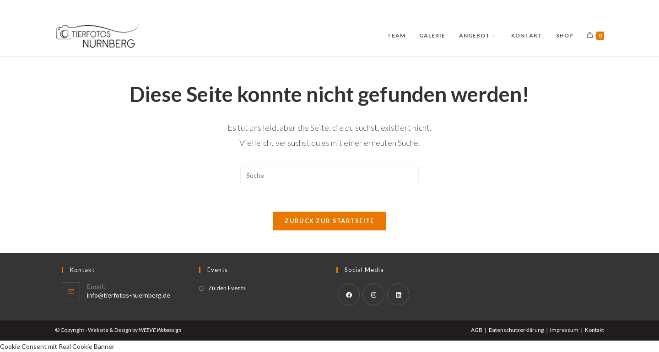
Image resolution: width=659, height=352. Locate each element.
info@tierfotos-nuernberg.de (128, 295)
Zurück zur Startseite (329, 220)
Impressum (564, 329)
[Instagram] (373, 294)
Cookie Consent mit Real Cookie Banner (57, 346)
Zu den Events (227, 288)
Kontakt (594, 329)
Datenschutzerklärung (516, 329)
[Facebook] (349, 294)
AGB (476, 329)
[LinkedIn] (398, 294)
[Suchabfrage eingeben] (329, 175)
